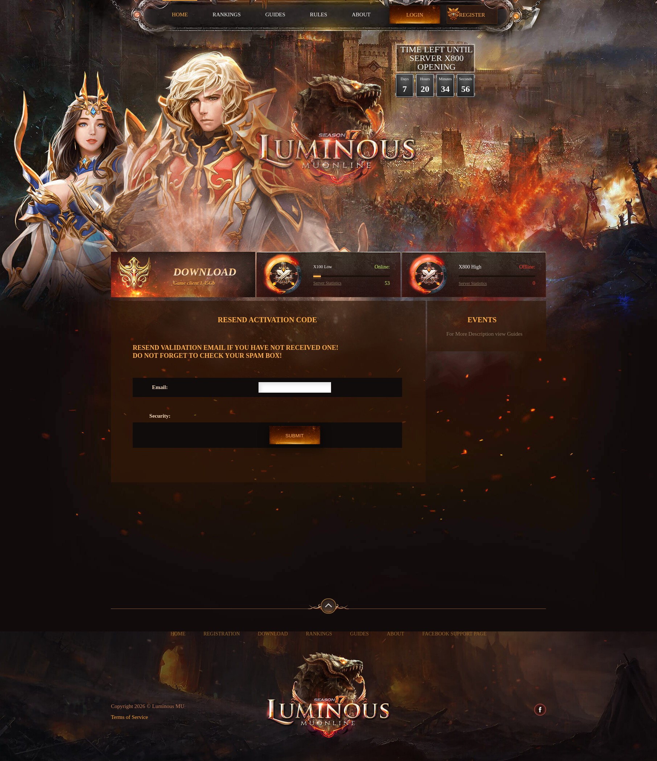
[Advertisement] (328, 537)
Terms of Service (129, 717)
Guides (275, 14)
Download (273, 634)
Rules (318, 14)
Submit (294, 435)
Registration (221, 634)
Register (472, 15)
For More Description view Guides (484, 334)
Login (414, 15)
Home (180, 14)
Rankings (226, 14)
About (361, 14)
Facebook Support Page (454, 634)
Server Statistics (327, 283)
